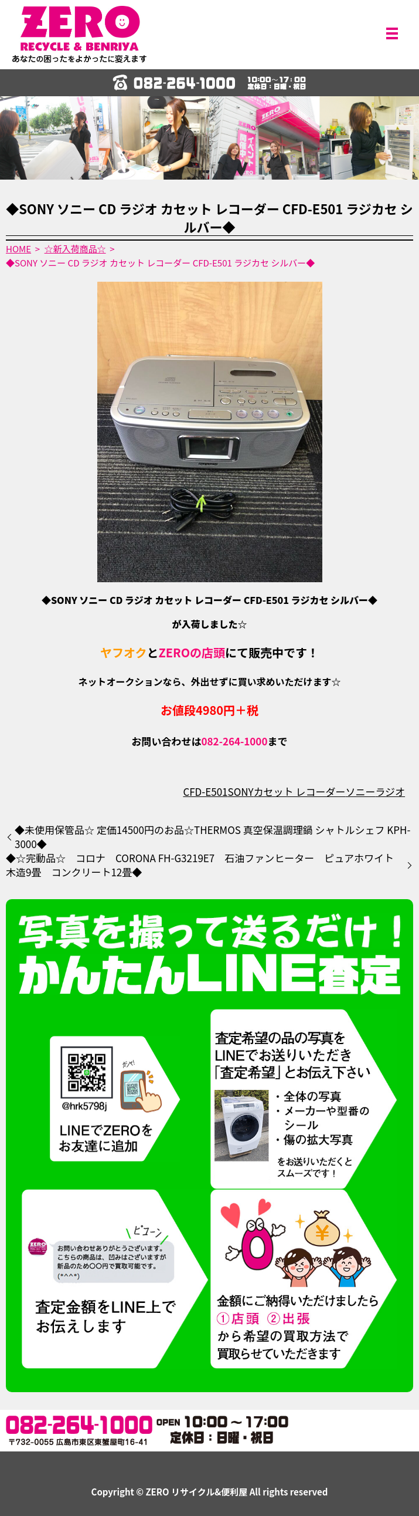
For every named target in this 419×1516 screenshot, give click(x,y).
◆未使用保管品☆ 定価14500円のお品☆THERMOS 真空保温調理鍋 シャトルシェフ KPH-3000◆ (212, 837)
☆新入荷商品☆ (75, 248)
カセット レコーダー (300, 791)
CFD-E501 (205, 791)
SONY (241, 791)
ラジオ (390, 791)
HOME (18, 248)
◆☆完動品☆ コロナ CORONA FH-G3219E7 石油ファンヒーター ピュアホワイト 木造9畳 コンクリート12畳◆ (205, 865)
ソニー (360, 791)
